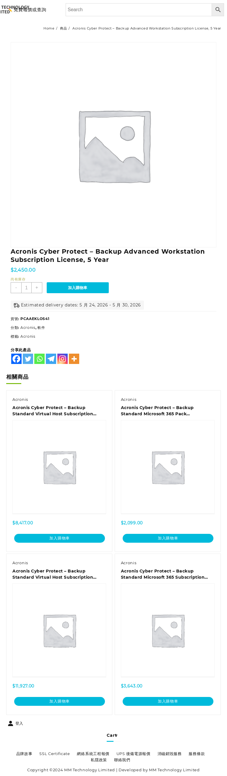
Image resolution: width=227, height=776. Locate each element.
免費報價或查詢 (30, 9)
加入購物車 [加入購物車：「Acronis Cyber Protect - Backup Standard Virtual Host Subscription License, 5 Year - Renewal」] (59, 701)
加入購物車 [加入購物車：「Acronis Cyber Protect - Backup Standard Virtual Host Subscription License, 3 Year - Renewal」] (59, 538)
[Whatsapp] (39, 359)
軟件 (41, 327)
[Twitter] (28, 359)
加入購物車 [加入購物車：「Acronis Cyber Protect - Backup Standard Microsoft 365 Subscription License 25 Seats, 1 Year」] (168, 701)
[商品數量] (26, 288)
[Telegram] (51, 359)
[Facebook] (16, 359)
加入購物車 (77, 288)
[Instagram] (62, 359)
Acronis (27, 327)
